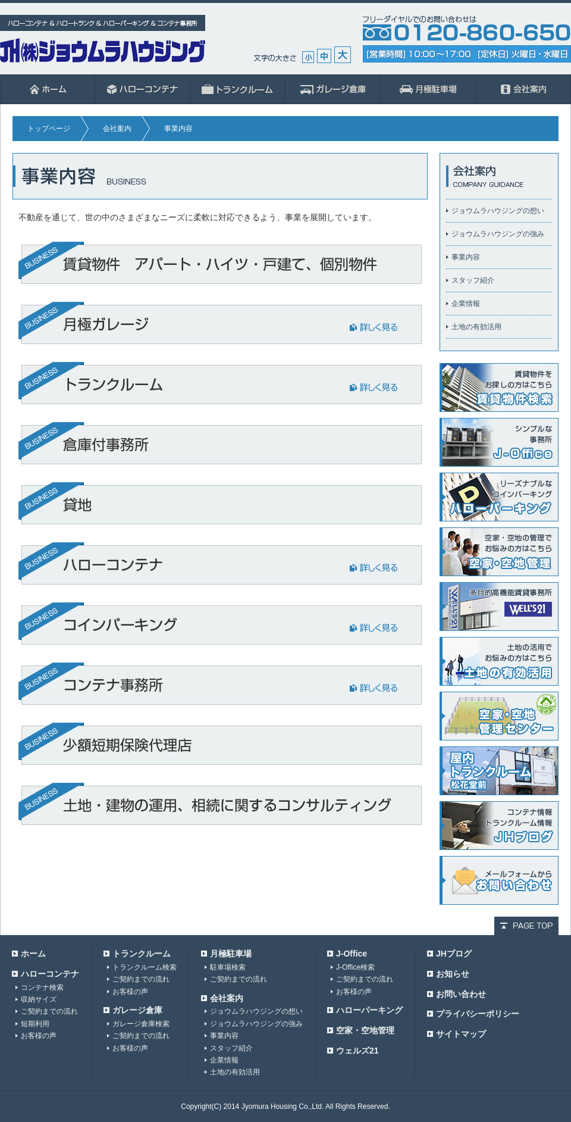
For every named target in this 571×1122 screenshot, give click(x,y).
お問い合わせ (461, 994)
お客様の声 (39, 1036)
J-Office (351, 953)
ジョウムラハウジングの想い (497, 211)
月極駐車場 (428, 89)
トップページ (48, 128)
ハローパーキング (369, 1010)
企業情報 (465, 303)
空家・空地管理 (365, 1030)
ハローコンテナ (142, 89)
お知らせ (452, 974)
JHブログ (454, 953)
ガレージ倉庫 (333, 89)
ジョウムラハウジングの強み (497, 234)
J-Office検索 (355, 967)
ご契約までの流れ (49, 1011)
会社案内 (523, 89)
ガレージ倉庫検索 (141, 1024)
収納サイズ (39, 999)
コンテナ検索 (42, 987)
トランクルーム (141, 953)
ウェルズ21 (357, 1050)
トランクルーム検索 (144, 967)
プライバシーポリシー (477, 1013)
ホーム (47, 89)
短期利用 (35, 1024)
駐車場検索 (228, 967)
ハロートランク (238, 89)
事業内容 (465, 257)
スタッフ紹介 (472, 280)
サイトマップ (461, 1034)
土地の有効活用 (476, 327)
